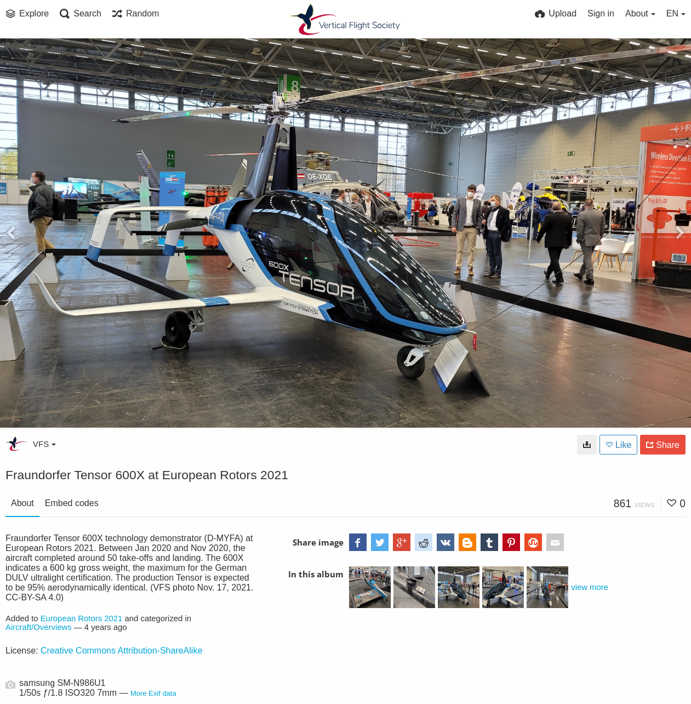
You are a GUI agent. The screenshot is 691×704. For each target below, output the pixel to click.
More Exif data (153, 693)
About (22, 503)
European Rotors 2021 (82, 618)
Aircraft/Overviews (38, 627)
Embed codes (72, 503)
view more (589, 587)
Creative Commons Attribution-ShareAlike (121, 650)
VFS (44, 443)
